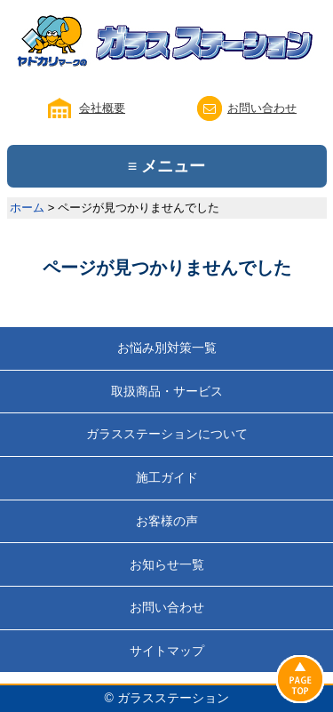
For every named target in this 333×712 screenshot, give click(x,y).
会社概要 (102, 108)
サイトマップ (167, 651)
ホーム (27, 207)
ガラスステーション (173, 698)
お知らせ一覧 (167, 564)
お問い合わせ (262, 108)
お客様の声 (167, 521)
